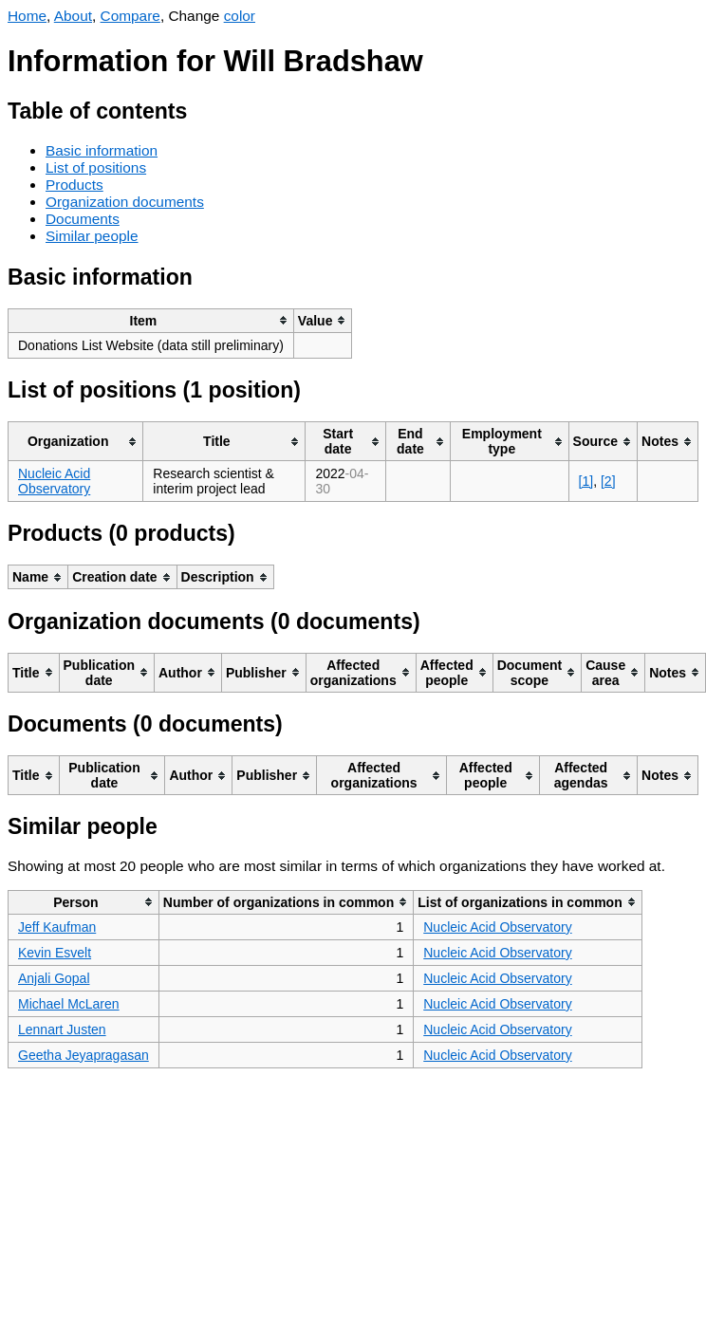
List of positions (96, 167)
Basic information (102, 150)
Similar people (92, 236)
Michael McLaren (69, 1003)
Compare (130, 16)
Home (27, 16)
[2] (608, 481)
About (73, 16)
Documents (83, 219)
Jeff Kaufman (57, 927)
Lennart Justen (62, 1029)
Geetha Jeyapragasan (83, 1055)
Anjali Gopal (54, 978)
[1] (586, 481)
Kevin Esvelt (54, 952)
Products (74, 184)
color (239, 16)
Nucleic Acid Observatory (54, 481)
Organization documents (125, 202)
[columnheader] (151, 320)
